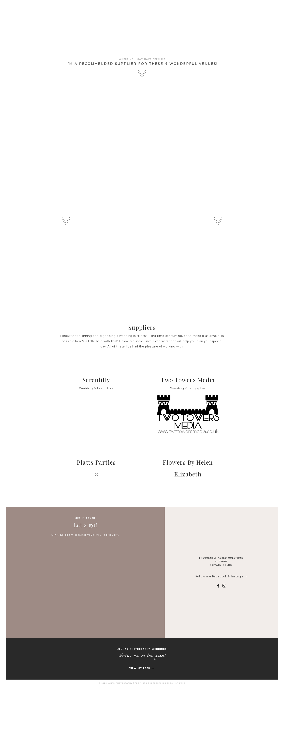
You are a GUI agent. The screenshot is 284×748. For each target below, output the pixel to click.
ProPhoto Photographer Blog (154, 683)
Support (221, 561)
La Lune (180, 683)
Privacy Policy (221, 565)
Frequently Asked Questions (221, 558)
